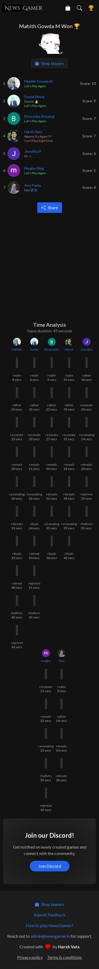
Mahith (17, 349)
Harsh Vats (69, 946)
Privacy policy (30, 957)
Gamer (22, 8)
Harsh (69, 349)
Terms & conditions (64, 957)
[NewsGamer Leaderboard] (91, 8)
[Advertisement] (49, 267)
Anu (61, 661)
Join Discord (49, 865)
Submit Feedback (49, 914)
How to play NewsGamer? (49, 925)
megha (46, 661)
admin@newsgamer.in (50, 936)
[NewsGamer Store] (68, 8)
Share (49, 207)
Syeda (34, 349)
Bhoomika (51, 349)
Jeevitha (86, 349)
